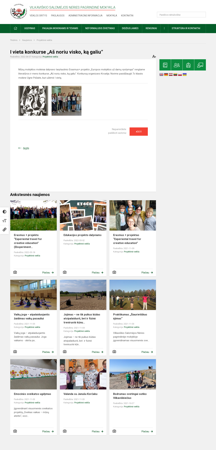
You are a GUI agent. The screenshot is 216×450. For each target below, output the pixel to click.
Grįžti (26, 148)
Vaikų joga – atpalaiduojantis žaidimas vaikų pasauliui (32, 316)
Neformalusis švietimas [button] (100, 28)
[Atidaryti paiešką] (202, 14)
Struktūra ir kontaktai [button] (186, 28)
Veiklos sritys (38, 15)
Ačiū (139, 131)
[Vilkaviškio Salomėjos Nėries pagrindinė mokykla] (19, 11)
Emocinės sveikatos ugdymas (32, 394)
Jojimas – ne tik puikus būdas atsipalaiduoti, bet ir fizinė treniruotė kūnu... (82, 318)
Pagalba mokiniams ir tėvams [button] (60, 28)
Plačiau (46, 272)
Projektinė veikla (44, 40)
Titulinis (14, 40)
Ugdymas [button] (29, 28)
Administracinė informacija (86, 15)
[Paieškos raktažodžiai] (181, 14)
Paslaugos (58, 15)
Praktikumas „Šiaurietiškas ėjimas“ (130, 316)
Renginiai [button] (151, 28)
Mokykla (112, 15)
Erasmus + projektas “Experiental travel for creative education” (127, 239)
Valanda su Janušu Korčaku (80, 394)
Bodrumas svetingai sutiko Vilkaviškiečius (130, 396)
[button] (183, 7)
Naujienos (27, 40)
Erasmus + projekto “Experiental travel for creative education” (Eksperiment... (28, 241)
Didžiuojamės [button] (130, 28)
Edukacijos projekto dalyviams (83, 235)
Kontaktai (127, 15)
